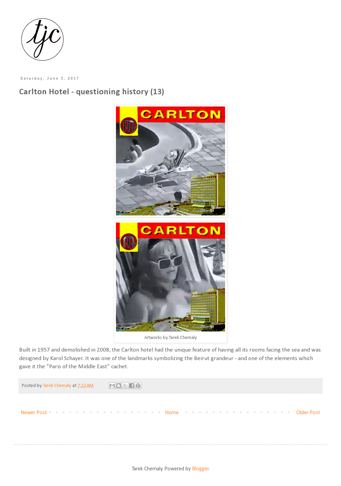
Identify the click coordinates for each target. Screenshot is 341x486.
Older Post (308, 413)
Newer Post (34, 413)
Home (172, 413)
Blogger (200, 469)
